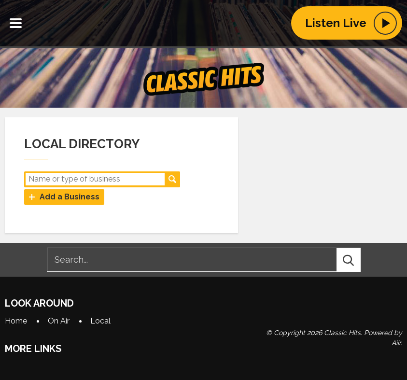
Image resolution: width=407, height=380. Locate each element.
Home (16, 320)
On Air (59, 320)
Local (100, 320)
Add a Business (69, 196)
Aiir (396, 343)
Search (172, 179)
